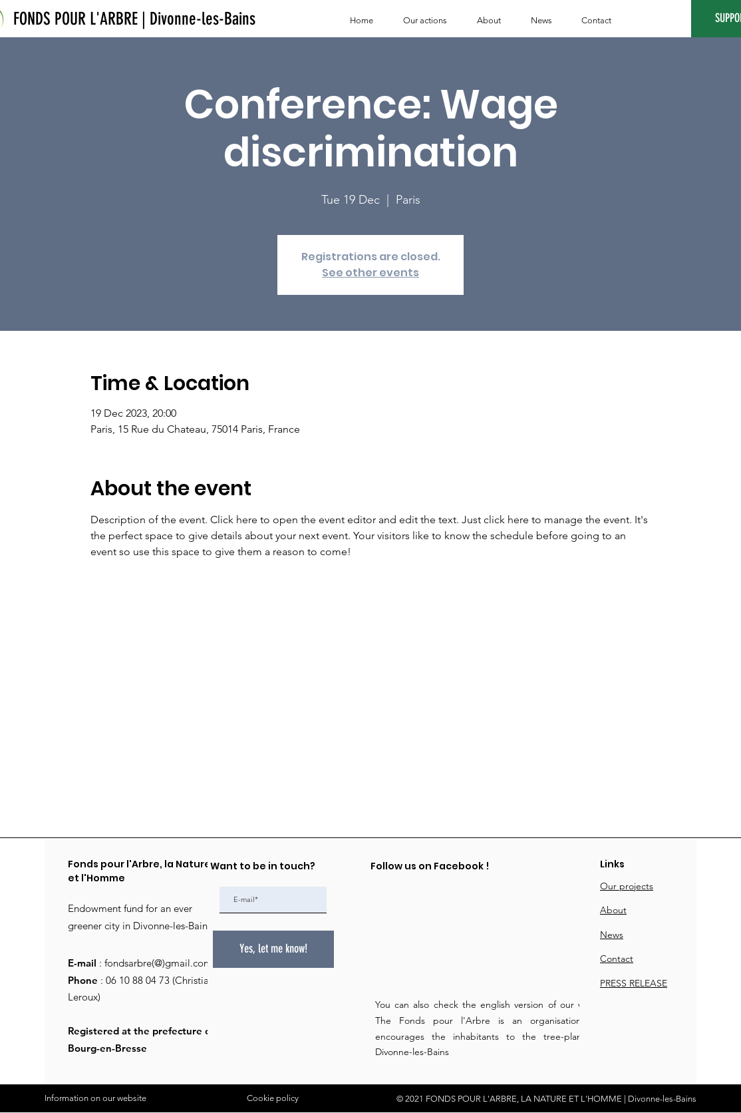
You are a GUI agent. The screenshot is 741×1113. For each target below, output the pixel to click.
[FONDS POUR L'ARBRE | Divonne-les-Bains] (134, 19)
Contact (616, 959)
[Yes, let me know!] (273, 949)
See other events (370, 272)
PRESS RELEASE (633, 983)
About (613, 910)
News (611, 935)
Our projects (626, 886)
